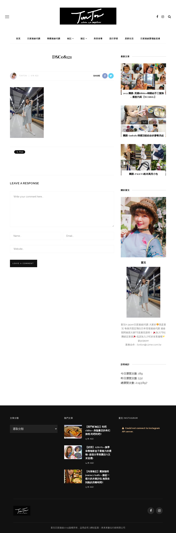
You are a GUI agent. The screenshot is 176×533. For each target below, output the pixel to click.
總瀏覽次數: (128, 382)
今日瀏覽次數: (129, 373)
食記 (69, 38)
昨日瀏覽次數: (129, 378)
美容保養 (98, 38)
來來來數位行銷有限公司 (113, 527)
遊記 (82, 38)
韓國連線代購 (53, 38)
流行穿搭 (113, 38)
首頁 (18, 38)
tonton (23, 76)
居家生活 (129, 38)
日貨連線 (59, 527)
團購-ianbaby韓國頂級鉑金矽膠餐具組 (143, 135)
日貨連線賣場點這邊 (150, 38)
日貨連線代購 (33, 38)
